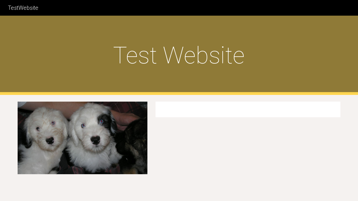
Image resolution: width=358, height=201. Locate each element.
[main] (179, 55)
